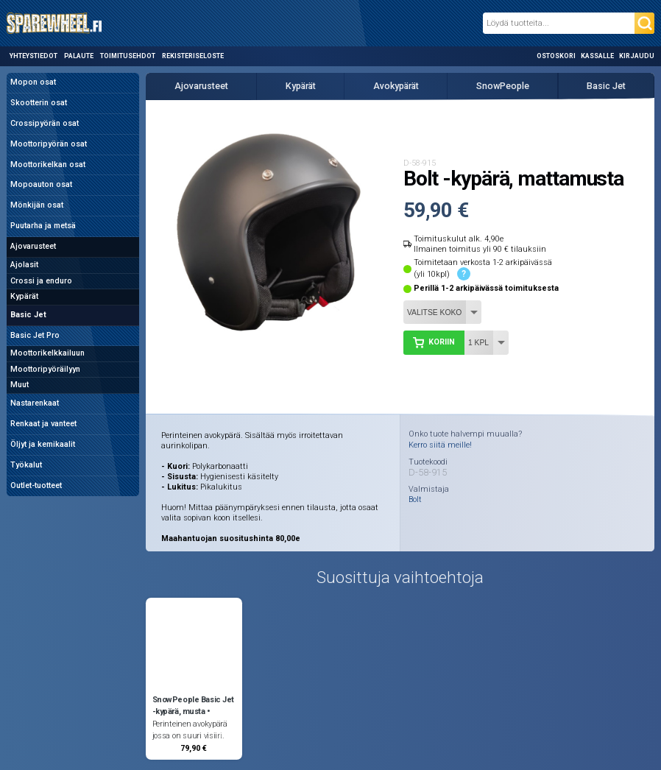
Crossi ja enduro (41, 281)
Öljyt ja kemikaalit (42, 444)
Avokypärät (396, 85)
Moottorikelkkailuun (47, 353)
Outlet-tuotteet (36, 485)
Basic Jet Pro (35, 335)
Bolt (415, 500)
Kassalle (597, 56)
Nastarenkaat (34, 403)
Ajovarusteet (33, 246)
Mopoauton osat (41, 184)
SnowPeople (502, 85)
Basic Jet (28, 314)
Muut (19, 384)
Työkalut (26, 465)
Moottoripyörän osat (48, 144)
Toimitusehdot (127, 56)
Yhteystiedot (33, 56)
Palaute (78, 56)
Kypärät (24, 296)
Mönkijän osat (36, 205)
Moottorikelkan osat (47, 164)
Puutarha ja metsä (43, 225)
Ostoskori (556, 56)
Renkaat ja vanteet (43, 423)
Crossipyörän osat (44, 123)
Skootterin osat (38, 102)
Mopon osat (33, 82)
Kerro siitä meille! (440, 445)
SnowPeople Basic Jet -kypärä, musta (193, 705)
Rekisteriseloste (193, 56)
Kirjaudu (636, 56)
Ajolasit (24, 264)
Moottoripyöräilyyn (45, 369)
